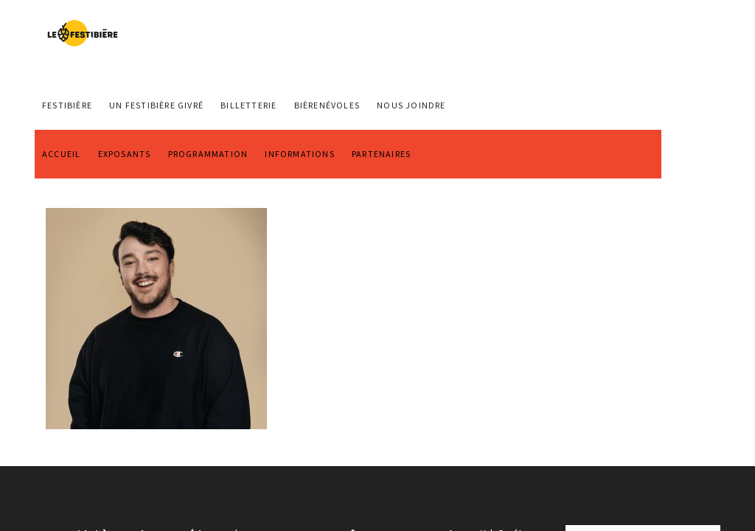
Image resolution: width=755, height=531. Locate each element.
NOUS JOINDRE (411, 105)
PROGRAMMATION (208, 153)
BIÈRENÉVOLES (327, 105)
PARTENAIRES (381, 153)
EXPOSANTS (124, 153)
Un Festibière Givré (156, 105)
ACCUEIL (61, 153)
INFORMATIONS (299, 153)
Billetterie (248, 105)
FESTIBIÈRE (67, 105)
